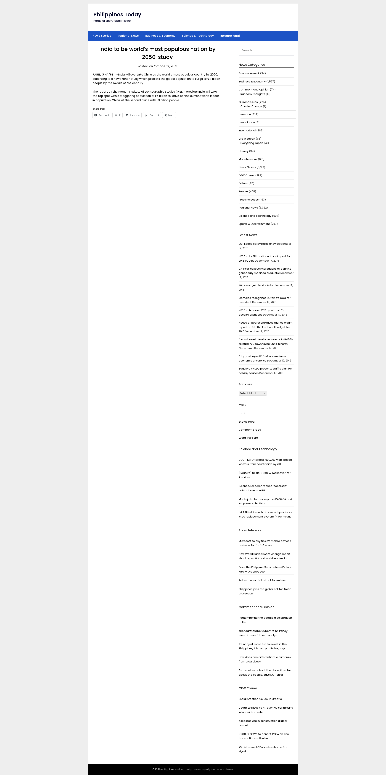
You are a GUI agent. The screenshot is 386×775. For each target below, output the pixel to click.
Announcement (249, 73)
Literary (243, 151)
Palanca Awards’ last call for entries (262, 580)
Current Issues (248, 102)
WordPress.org (248, 437)
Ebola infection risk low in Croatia (260, 699)
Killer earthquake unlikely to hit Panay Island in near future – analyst (263, 633)
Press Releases (249, 199)
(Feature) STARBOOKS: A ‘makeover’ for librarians (264, 475)
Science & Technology (198, 36)
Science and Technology (255, 216)
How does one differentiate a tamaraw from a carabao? (265, 659)
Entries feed (247, 421)
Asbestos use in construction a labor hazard (263, 723)
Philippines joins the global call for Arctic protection (265, 591)
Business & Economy (160, 36)
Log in (242, 413)
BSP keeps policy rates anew (257, 244)
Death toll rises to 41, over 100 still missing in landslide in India (266, 710)
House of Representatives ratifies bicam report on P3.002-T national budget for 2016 (265, 327)
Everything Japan (251, 143)
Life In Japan (247, 139)
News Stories (101, 36)
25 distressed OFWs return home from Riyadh (264, 749)
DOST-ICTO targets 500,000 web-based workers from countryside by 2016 (265, 462)
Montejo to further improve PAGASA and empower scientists (265, 501)
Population (247, 122)
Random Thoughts (252, 94)
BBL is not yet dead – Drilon (256, 285)
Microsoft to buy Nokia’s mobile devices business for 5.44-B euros (265, 543)
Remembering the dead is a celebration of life (265, 620)
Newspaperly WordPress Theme (214, 769)
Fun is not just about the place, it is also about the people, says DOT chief (265, 672)
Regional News (128, 36)
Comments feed (250, 429)
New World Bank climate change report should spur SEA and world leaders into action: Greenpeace (264, 556)
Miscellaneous (248, 159)
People (243, 191)
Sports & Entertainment (254, 224)
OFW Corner (247, 175)
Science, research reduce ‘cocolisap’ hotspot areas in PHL (263, 488)
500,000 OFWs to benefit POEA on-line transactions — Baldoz (264, 736)
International (230, 36)
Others (243, 183)
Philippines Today (117, 14)
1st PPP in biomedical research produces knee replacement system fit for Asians (265, 514)
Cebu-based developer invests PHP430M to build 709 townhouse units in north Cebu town (266, 343)
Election (245, 114)
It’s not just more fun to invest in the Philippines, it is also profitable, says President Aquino (263, 646)
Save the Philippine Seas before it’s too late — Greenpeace (265, 569)
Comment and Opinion (254, 89)
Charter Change (251, 106)
